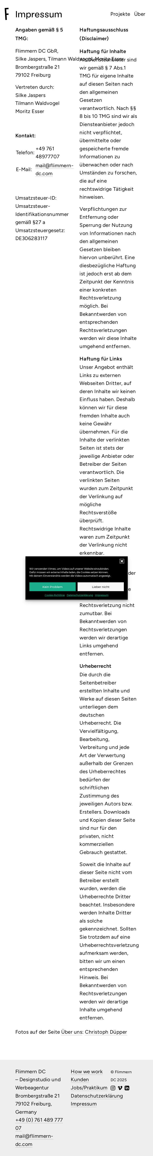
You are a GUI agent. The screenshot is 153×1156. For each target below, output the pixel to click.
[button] (122, 561)
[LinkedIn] (127, 1088)
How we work (87, 1071)
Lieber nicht (100, 586)
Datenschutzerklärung (80, 595)
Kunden (80, 1079)
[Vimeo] (120, 1088)
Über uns (71, 1032)
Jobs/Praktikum (89, 1088)
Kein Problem (52, 586)
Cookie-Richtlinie (55, 595)
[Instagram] (113, 1088)
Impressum (101, 595)
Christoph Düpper (106, 1032)
